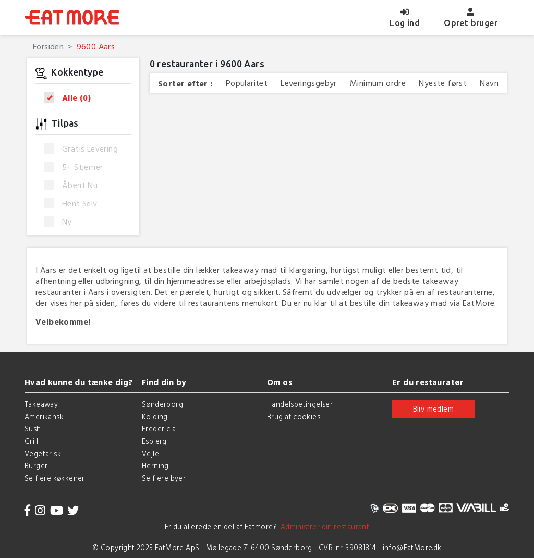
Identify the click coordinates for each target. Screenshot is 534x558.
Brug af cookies (293, 416)
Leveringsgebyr (309, 83)
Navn (489, 83)
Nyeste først (443, 83)
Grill (31, 441)
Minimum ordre (378, 83)
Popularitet (247, 83)
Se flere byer (164, 478)
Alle (71, 97)
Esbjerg (154, 441)
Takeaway (41, 404)
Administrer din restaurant (323, 526)
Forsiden (48, 46)
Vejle (150, 453)
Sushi (34, 428)
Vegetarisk (43, 453)
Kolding (155, 416)
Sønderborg (162, 404)
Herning (155, 465)
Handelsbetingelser (300, 404)
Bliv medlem (433, 408)
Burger (36, 465)
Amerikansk (44, 416)
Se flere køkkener (55, 478)
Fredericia (159, 428)
